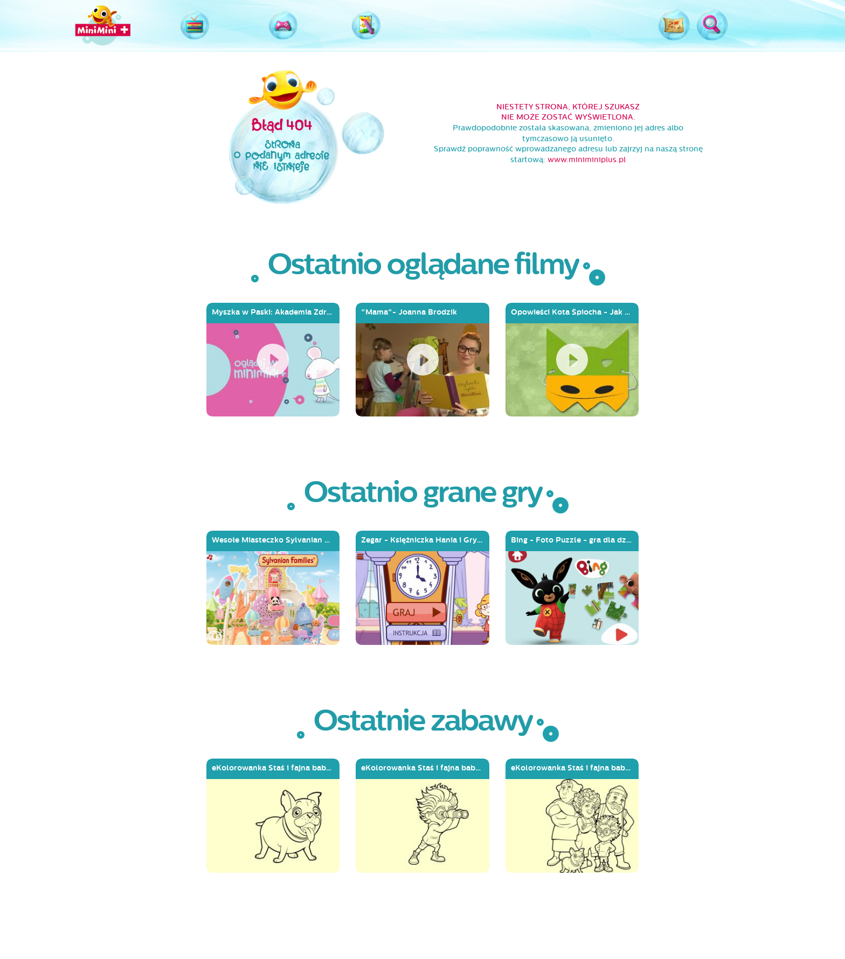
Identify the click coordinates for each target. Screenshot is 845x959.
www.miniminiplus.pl (587, 159)
